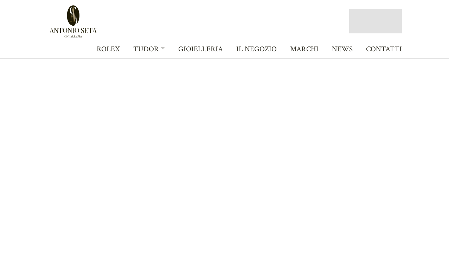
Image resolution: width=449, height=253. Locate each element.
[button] (149, 48)
